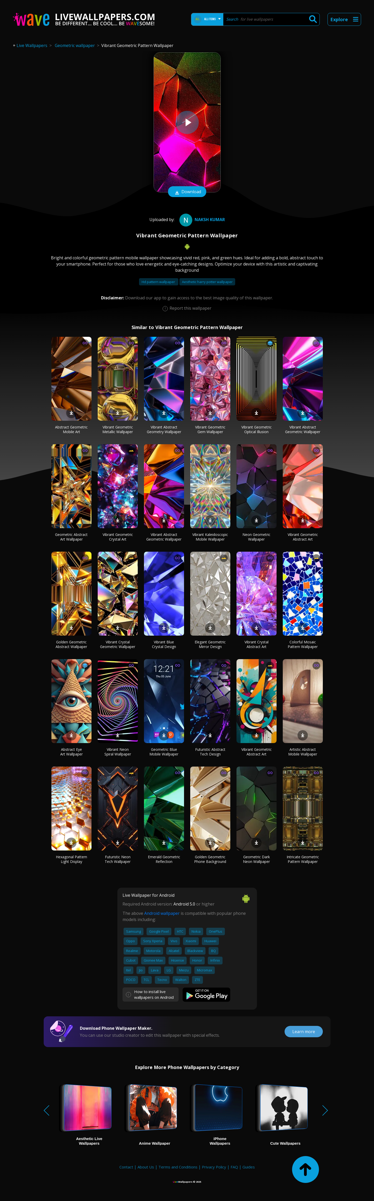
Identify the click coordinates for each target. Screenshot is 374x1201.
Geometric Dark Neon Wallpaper (256, 859)
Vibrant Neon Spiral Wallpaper (117, 752)
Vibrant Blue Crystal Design (164, 644)
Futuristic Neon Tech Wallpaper (118, 859)
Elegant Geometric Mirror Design (210, 644)
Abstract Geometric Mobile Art (71, 429)
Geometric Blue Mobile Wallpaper (163, 752)
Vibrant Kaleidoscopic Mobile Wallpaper (210, 537)
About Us (146, 1166)
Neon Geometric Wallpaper (256, 537)
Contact (126, 1166)
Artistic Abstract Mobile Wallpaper (302, 752)
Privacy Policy (214, 1166)
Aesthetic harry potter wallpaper (207, 281)
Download (187, 192)
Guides (248, 1166)
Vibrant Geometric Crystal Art (118, 537)
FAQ (234, 1166)
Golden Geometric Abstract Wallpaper (71, 644)
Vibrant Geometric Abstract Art (303, 537)
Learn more (303, 1031)
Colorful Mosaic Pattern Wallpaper (303, 644)
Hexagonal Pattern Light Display (71, 859)
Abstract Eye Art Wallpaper (71, 752)
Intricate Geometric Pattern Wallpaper (303, 859)
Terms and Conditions (177, 1166)
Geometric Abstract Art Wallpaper (71, 537)
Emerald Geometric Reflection (164, 859)
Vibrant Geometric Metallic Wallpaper (117, 429)
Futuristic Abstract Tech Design (210, 752)
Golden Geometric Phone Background (210, 859)
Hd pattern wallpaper (159, 281)
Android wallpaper (162, 913)
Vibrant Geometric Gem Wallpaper (210, 429)
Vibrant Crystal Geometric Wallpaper (117, 644)
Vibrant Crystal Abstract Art (257, 644)
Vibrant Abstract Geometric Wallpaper (302, 429)
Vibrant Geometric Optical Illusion (256, 429)
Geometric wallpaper (75, 45)
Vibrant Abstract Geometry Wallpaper (164, 429)
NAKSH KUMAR (201, 219)
